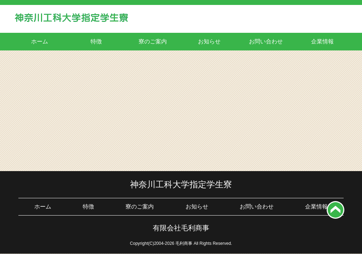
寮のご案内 (153, 41)
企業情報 (322, 41)
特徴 (96, 41)
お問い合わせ (266, 41)
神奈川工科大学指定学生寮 (181, 184)
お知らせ (209, 41)
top (335, 210)
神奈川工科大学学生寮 (71, 19)
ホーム (39, 41)
